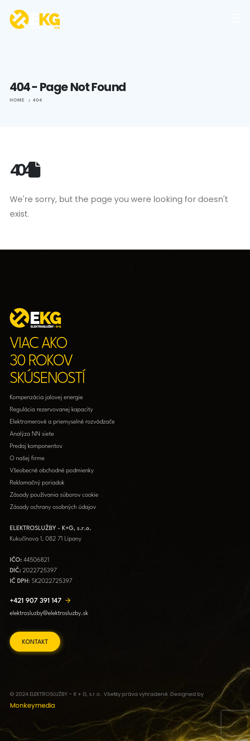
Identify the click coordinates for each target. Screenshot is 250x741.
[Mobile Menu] (235, 19)
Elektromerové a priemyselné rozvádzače (62, 422)
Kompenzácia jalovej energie (46, 398)
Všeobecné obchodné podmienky (52, 471)
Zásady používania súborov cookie (54, 495)
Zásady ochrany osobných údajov (53, 507)
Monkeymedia (32, 705)
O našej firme (27, 459)
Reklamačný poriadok (37, 483)
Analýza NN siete (32, 434)
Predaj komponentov (36, 446)
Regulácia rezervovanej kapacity (51, 410)
